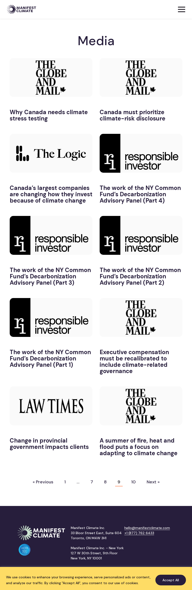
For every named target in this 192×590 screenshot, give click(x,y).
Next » (153, 482)
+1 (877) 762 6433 (139, 533)
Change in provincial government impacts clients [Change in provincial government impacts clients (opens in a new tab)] (49, 444)
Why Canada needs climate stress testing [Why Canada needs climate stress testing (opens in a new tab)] (49, 115)
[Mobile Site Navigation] (181, 9)
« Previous (43, 482)
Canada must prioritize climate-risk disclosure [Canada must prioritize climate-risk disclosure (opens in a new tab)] (132, 115)
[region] (96, 578)
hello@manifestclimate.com (147, 528)
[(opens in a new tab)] (51, 80)
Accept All (170, 580)
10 (133, 482)
